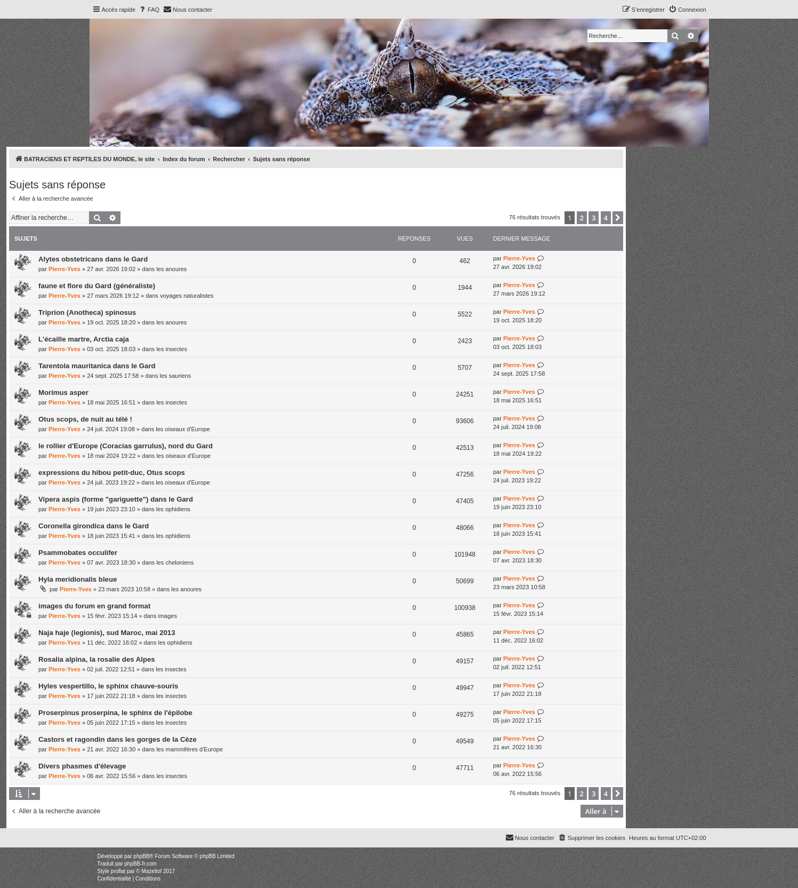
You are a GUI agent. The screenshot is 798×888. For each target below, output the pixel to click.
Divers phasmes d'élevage (82, 766)
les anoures (171, 269)
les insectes (171, 349)
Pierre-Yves (64, 269)
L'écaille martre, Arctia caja (83, 339)
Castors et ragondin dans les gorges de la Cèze (117, 739)
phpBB (141, 856)
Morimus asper (63, 392)
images (167, 616)
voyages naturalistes (186, 295)
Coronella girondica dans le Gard (93, 526)
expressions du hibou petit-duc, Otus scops (111, 473)
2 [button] (582, 218)
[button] (617, 217)
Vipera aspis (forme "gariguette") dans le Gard (115, 499)
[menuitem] (148, 9)
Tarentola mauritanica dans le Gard (97, 366)
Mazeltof (151, 871)
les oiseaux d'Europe (183, 429)
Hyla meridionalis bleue (77, 579)
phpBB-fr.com (140, 864)
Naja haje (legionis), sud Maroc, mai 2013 (106, 633)
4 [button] (606, 218)
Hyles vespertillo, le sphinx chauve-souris (108, 686)
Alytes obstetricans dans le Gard (93, 259)
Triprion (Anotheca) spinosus (87, 312)
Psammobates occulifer (77, 553)
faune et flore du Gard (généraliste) (96, 286)
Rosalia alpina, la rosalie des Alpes (96, 659)
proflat (118, 871)
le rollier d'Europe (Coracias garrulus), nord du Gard (125, 446)
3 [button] (593, 218)
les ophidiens (173, 509)
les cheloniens (175, 562)
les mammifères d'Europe (189, 749)
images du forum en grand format (94, 606)
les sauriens (175, 375)
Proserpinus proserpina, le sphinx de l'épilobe (115, 713)
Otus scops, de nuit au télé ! (85, 419)
